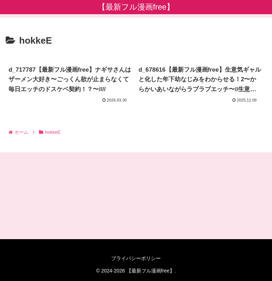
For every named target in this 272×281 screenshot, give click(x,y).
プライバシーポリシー (136, 258)
